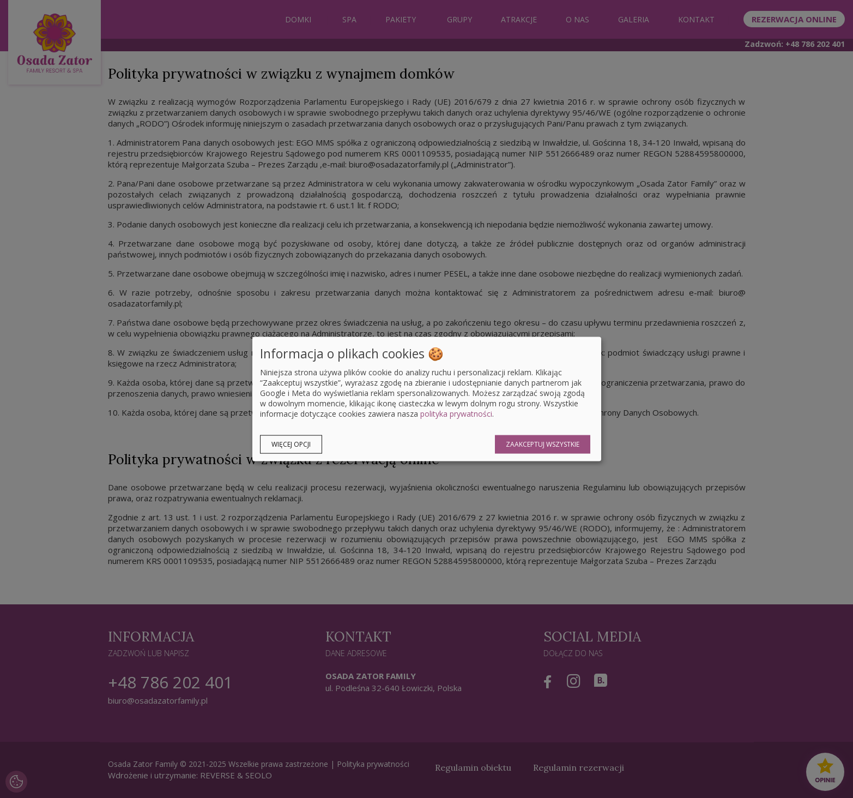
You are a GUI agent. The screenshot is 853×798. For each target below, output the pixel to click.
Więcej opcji (291, 444)
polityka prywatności (456, 414)
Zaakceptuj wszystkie (542, 444)
